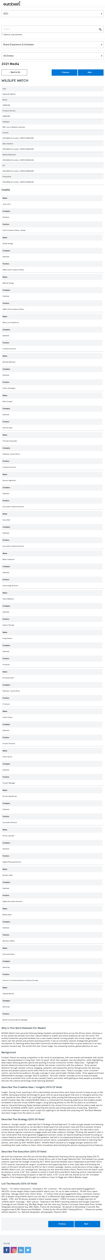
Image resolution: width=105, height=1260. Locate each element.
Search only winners (11, 34)
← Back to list (14, 72)
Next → (91, 72)
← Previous (64, 72)
